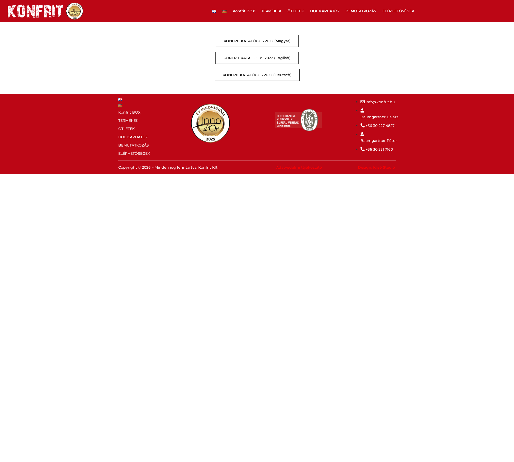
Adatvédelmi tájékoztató (299, 167)
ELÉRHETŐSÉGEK (398, 11)
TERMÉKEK (271, 11)
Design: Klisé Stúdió (376, 167)
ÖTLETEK (295, 11)
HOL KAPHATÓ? (324, 11)
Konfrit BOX (244, 11)
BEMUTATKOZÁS (361, 11)
